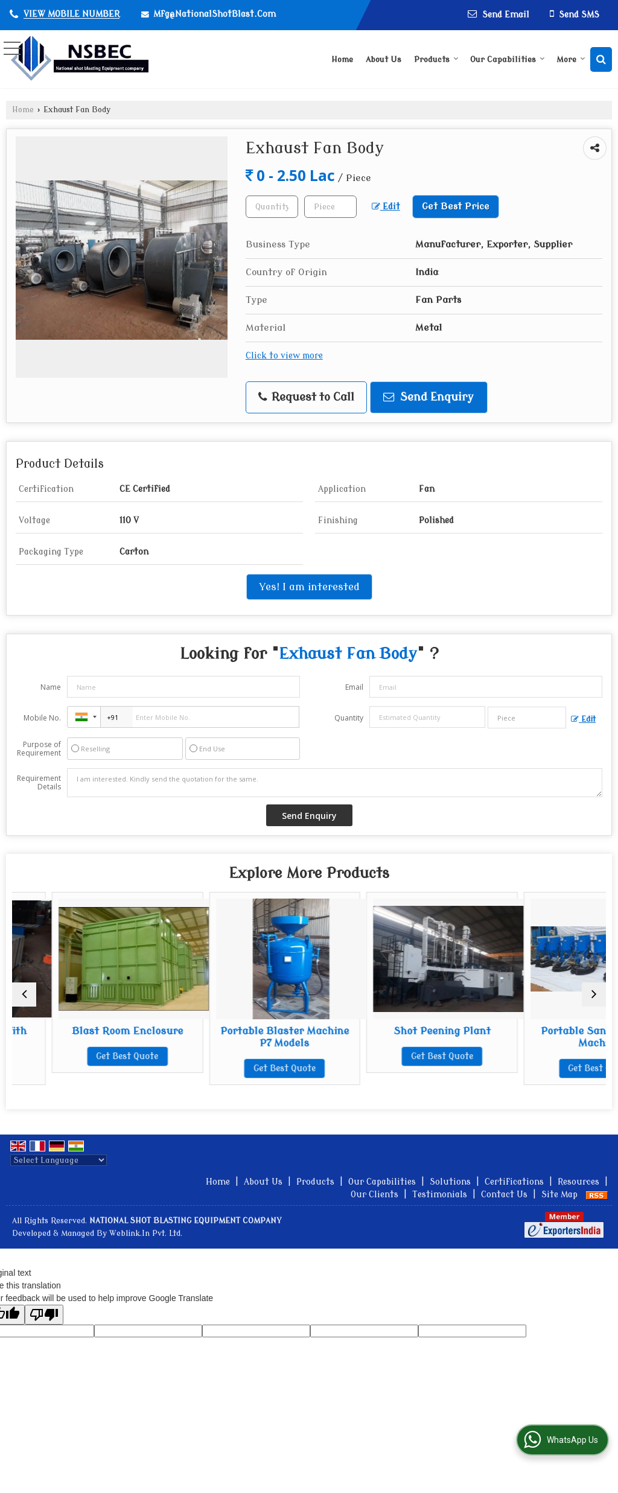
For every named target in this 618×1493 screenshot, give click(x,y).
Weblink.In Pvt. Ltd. (145, 1233)
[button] (71, 14)
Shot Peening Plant (533, 1031)
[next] (594, 994)
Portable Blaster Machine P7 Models (384, 1037)
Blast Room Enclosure (234, 1031)
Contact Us (504, 1194)
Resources (578, 1181)
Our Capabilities (507, 59)
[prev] (24, 994)
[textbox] (330, 207)
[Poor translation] (44, 1315)
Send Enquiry (428, 397)
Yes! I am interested (309, 587)
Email (354, 687)
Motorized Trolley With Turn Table (84, 1037)
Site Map (559, 1194)
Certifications (514, 1181)
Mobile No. (42, 718)
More (570, 59)
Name (50, 687)
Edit (386, 207)
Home (342, 59)
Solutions (450, 1181)
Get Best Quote (84, 1068)
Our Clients (374, 1194)
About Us (383, 59)
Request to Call (306, 397)
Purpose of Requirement (39, 748)
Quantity (348, 718)
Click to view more (284, 355)
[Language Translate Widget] (58, 1160)
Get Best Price (455, 206)
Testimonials (439, 1194)
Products (436, 59)
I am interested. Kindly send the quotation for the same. (334, 782)
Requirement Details (39, 782)
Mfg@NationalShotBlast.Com (214, 14)
